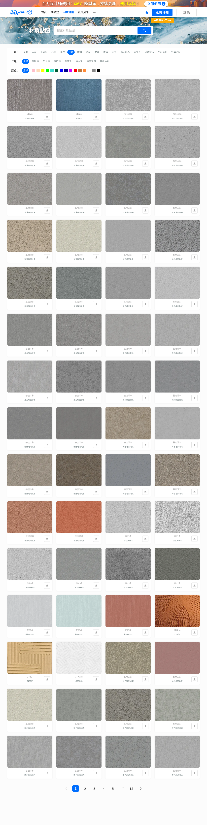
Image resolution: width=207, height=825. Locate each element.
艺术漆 (46, 61)
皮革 (97, 52)
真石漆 (57, 61)
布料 (79, 52)
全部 (25, 52)
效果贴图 (175, 52)
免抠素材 (162, 52)
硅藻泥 (68, 61)
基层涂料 (91, 61)
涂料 (71, 52)
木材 (34, 52)
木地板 (43, 52)
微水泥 (79, 61)
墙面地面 (125, 52)
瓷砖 (62, 52)
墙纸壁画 (149, 52)
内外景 (137, 52)
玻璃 (105, 52)
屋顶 (114, 52)
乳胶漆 (35, 61)
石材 (53, 52)
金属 (88, 52)
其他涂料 (104, 61)
